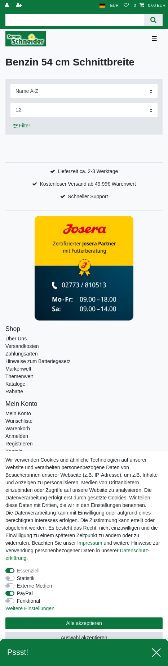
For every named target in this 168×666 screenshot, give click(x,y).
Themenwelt (19, 376)
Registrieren (18, 444)
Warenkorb (17, 428)
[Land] (102, 5)
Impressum (89, 543)
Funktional (28, 601)
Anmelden (16, 436)
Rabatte (14, 391)
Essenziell (28, 571)
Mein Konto (18, 413)
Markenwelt (18, 369)
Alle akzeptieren (84, 623)
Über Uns (16, 338)
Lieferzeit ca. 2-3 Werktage (88, 171)
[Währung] (114, 5)
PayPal (25, 593)
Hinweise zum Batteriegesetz (38, 361)
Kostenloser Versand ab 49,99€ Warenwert (88, 184)
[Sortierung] (84, 91)
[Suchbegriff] (74, 20)
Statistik (26, 578)
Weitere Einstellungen (29, 608)
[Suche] (153, 20)
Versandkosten (22, 346)
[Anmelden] (8, 5)
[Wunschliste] (126, 5)
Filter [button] (21, 126)
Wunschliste (18, 421)
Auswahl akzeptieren (84, 637)
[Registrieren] (20, 5)
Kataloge (15, 384)
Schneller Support (88, 196)
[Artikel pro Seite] (84, 110)
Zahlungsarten (21, 354)
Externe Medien (34, 586)
